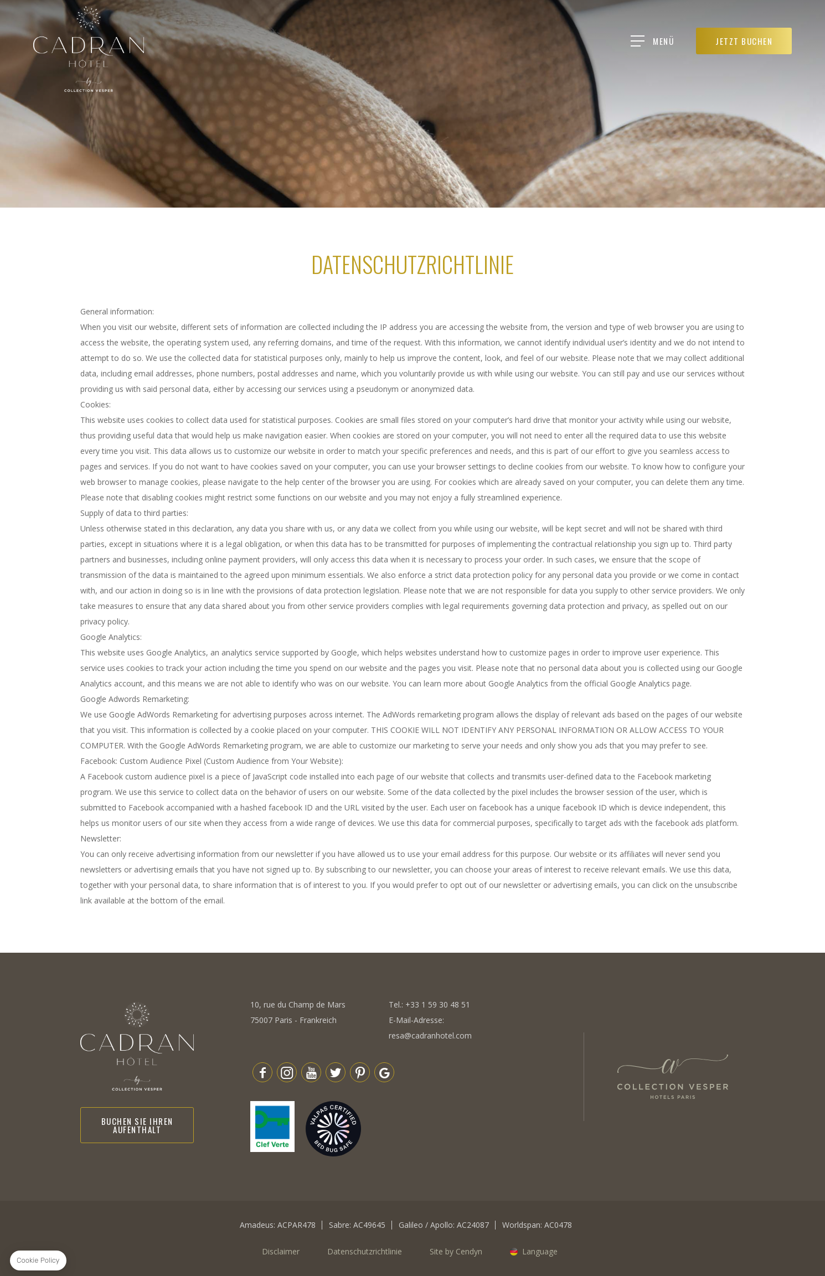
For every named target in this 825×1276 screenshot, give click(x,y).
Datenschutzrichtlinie (364, 1251)
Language (540, 1251)
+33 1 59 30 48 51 (437, 1004)
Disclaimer (281, 1251)
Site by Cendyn (456, 1251)
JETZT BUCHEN (753, 41)
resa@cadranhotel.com (430, 1035)
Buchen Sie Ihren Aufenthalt (137, 1125)
